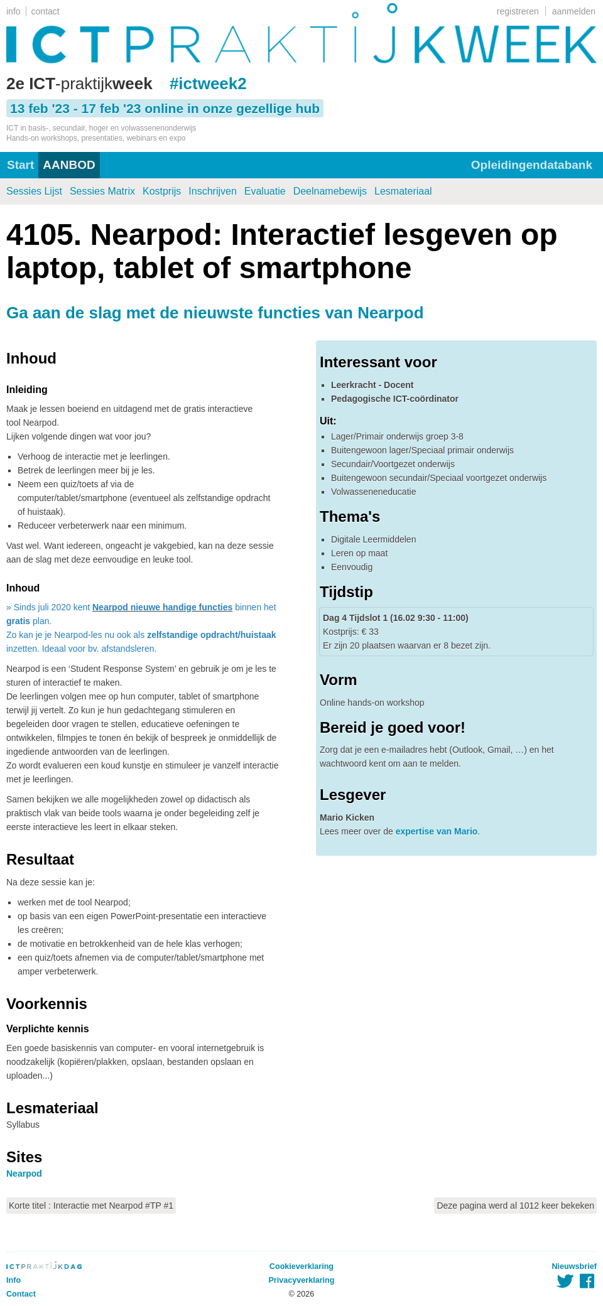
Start (20, 164)
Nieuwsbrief (574, 1266)
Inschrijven (212, 191)
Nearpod (24, 1173)
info (13, 11)
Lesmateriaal (403, 191)
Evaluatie (265, 191)
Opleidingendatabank (531, 164)
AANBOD (69, 164)
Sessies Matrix (102, 191)
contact (45, 11)
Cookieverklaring (301, 1266)
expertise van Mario (437, 831)
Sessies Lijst (34, 191)
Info (13, 1280)
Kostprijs (162, 191)
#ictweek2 (208, 83)
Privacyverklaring (301, 1280)
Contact (21, 1294)
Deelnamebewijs (330, 191)
